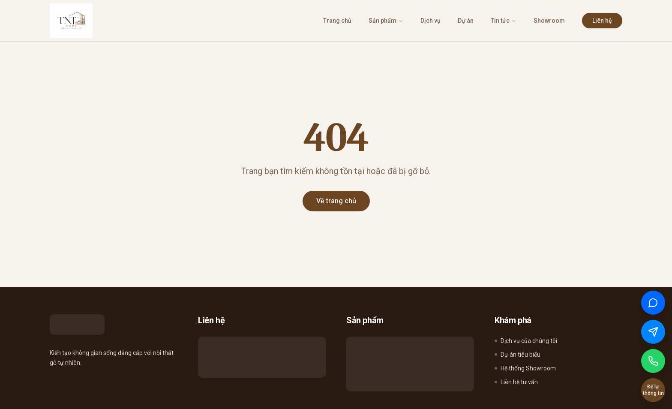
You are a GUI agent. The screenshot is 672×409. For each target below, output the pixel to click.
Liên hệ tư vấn (516, 382)
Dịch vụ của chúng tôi (526, 340)
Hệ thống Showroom (525, 368)
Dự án (466, 20)
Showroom (549, 20)
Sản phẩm (386, 20)
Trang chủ (337, 20)
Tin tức (503, 20)
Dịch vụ (430, 20)
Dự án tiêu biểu (517, 354)
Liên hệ (602, 20)
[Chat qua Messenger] (653, 332)
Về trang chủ (336, 201)
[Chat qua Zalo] (653, 303)
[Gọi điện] (653, 361)
